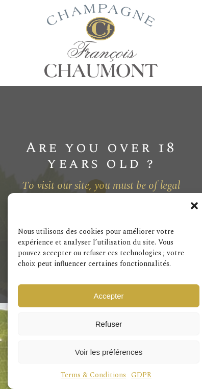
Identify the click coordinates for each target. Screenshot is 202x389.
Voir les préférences (109, 352)
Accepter (108, 295)
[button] (194, 206)
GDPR (141, 375)
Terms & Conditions (93, 375)
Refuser (108, 324)
